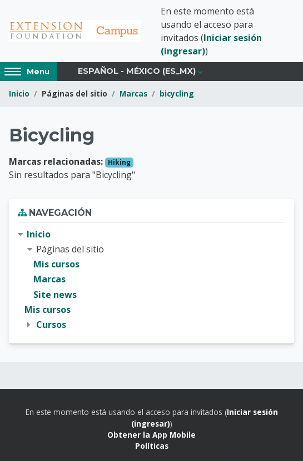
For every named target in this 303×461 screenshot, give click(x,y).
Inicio (19, 93)
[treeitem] (151, 279)
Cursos (51, 324)
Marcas (133, 93)
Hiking (119, 162)
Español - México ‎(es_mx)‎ (137, 71)
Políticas (151, 445)
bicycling (177, 93)
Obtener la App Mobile (151, 434)
